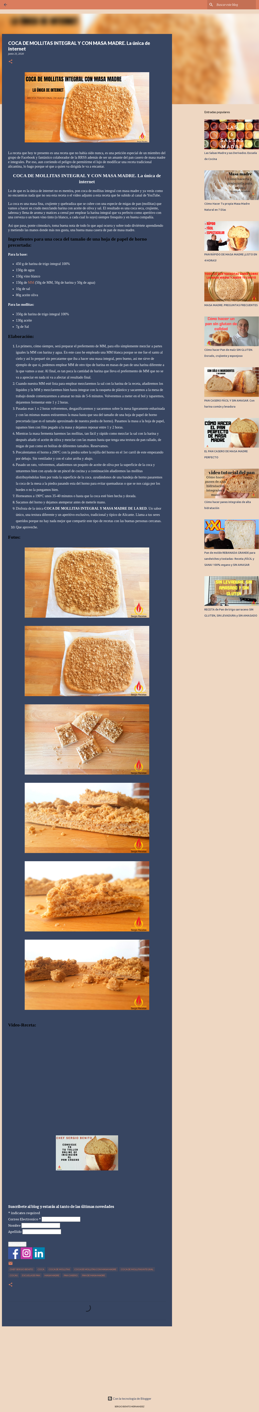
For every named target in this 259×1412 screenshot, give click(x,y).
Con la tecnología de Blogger (129, 1398)
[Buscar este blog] (235, 4)
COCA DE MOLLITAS (59, 1269)
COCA (41, 1269)
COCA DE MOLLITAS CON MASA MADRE (95, 1269)
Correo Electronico (25, 1219)
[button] (10, 61)
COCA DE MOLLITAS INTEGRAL (137, 1269)
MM (31, 282)
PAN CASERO (71, 1275)
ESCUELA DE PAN (31, 1275)
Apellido (15, 1232)
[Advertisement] (87, 1359)
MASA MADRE (52, 1275)
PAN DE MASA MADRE (93, 1275)
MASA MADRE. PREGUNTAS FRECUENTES (231, 305)
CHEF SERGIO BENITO (21, 1269)
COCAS (14, 1275)
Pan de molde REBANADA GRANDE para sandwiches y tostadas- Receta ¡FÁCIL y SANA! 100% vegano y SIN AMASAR (229, 558)
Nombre (14, 1225)
